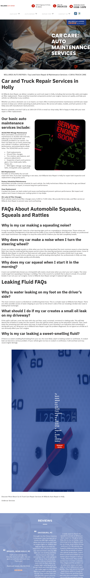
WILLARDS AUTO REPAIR (15, 74)
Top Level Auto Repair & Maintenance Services (47, 74)
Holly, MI (25, 556)
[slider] (72, 23)
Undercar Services (8, 501)
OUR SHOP (13, 14)
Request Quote (60, 446)
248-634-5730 (62, 6)
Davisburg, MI (45, 537)
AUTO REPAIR (30, 14)
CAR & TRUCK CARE (77, 74)
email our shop (48, 110)
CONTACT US (63, 14)
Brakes (10, 556)
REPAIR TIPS (46, 14)
